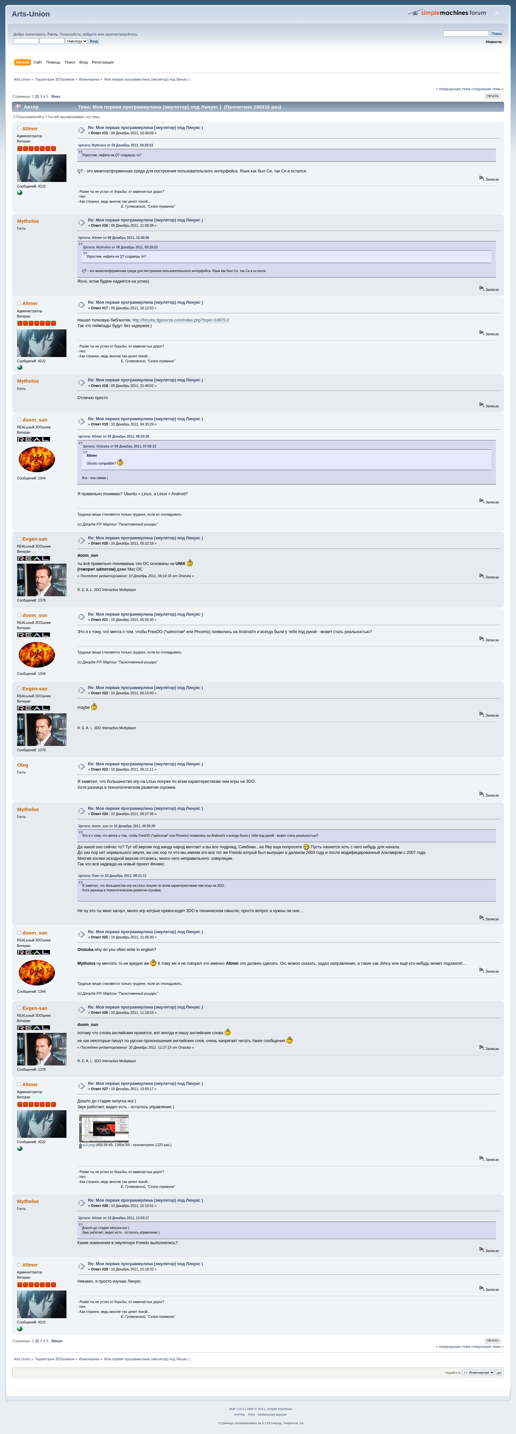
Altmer (30, 128)
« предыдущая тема (453, 89)
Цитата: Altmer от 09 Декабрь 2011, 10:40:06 (113, 238)
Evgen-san (34, 539)
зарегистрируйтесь (121, 34)
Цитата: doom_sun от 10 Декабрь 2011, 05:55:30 (116, 826)
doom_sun (34, 420)
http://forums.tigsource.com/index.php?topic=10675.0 (180, 320)
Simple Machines (279, 1409)
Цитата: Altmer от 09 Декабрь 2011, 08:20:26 (113, 436)
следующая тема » (487, 89)
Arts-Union (31, 14)
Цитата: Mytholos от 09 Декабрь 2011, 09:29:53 (115, 145)
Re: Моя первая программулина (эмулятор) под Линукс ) (145, 127)
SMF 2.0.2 (236, 1409)
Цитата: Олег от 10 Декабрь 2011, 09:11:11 (112, 876)
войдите (89, 34)
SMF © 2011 (256, 1409)
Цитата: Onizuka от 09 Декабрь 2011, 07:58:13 (119, 446)
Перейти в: (453, 1372)
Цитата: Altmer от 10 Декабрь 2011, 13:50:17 (113, 1218)
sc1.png (87, 1145)
